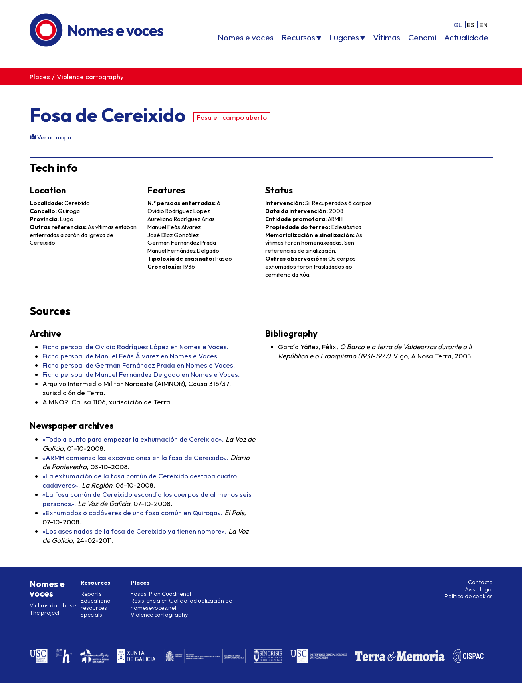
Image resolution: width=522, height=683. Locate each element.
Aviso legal (479, 589)
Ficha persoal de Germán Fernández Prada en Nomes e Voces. (138, 365)
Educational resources (96, 604)
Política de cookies (469, 596)
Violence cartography (90, 76)
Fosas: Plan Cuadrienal (161, 593)
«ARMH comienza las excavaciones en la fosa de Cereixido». (135, 457)
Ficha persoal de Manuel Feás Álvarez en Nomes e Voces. (130, 356)
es (470, 24)
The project (45, 612)
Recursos (298, 37)
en (483, 24)
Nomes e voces (246, 37)
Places (40, 76)
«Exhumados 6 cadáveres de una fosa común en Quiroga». (132, 512)
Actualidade (466, 37)
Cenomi (422, 37)
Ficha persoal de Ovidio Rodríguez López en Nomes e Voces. (135, 346)
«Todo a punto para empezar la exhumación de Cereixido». (133, 439)
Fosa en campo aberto (232, 117)
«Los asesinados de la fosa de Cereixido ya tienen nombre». (134, 531)
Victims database (53, 605)
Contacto (480, 582)
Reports (91, 593)
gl (457, 24)
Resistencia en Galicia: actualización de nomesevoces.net (181, 604)
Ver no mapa (53, 137)
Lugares (344, 37)
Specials (91, 614)
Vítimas (386, 37)
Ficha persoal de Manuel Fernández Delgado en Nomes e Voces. (141, 374)
